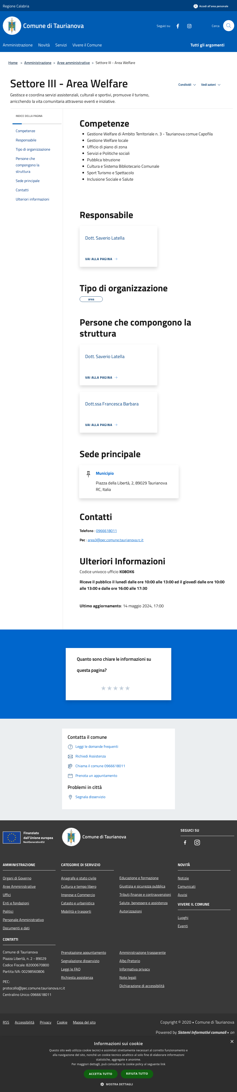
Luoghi (183, 917)
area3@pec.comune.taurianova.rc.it (115, 540)
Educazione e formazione (139, 878)
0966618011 (106, 530)
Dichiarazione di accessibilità (141, 986)
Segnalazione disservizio (80, 961)
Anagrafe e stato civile (78, 878)
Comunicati (187, 886)
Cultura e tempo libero (78, 886)
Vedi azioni (211, 85)
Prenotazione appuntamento (83, 952)
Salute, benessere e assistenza (143, 903)
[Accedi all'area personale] (210, 6)
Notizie (183, 878)
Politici (8, 911)
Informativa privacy (134, 969)
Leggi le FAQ (71, 969)
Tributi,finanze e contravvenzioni (145, 894)
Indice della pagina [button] (29, 116)
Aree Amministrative (19, 886)
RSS (6, 1022)
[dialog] (118, 1064)
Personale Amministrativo (23, 919)
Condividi (187, 85)
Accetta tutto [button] (100, 1074)
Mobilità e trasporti (76, 911)
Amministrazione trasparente (142, 952)
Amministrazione (37, 62)
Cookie (62, 1022)
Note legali (127, 977)
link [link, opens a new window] (163, 1064)
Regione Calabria (16, 6)
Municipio (105, 473)
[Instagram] (187, 25)
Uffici (7, 894)
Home (13, 62)
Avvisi (182, 894)
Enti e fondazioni (16, 903)
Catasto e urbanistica (77, 903)
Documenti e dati (16, 928)
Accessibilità (24, 1022)
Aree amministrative (73, 62)
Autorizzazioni (130, 911)
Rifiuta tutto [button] (137, 1074)
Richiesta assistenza (77, 977)
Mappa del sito (84, 1022)
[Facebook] (176, 25)
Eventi (183, 926)
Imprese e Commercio (78, 894)
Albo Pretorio (129, 961)
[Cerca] (228, 25)
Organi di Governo (17, 878)
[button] (118, 1084)
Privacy (45, 1022)
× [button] (232, 1041)
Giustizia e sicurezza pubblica (142, 886)
